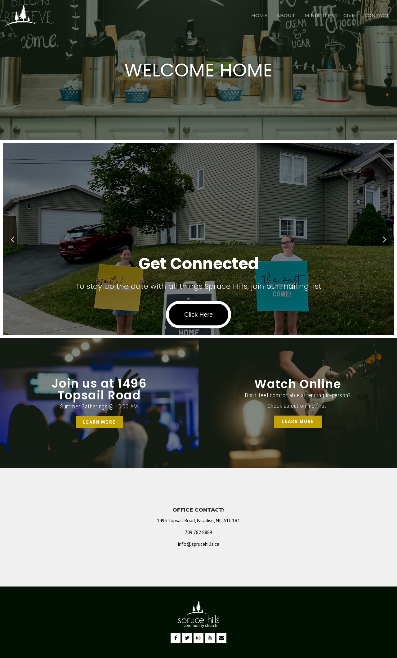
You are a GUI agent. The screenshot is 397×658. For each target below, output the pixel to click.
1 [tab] (195, 330)
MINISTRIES (319, 15)
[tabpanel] (198, 239)
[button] (99, 422)
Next (384, 238)
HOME (259, 15)
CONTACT (376, 15)
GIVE (349, 15)
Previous (12, 238)
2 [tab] (201, 330)
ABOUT (286, 15)
